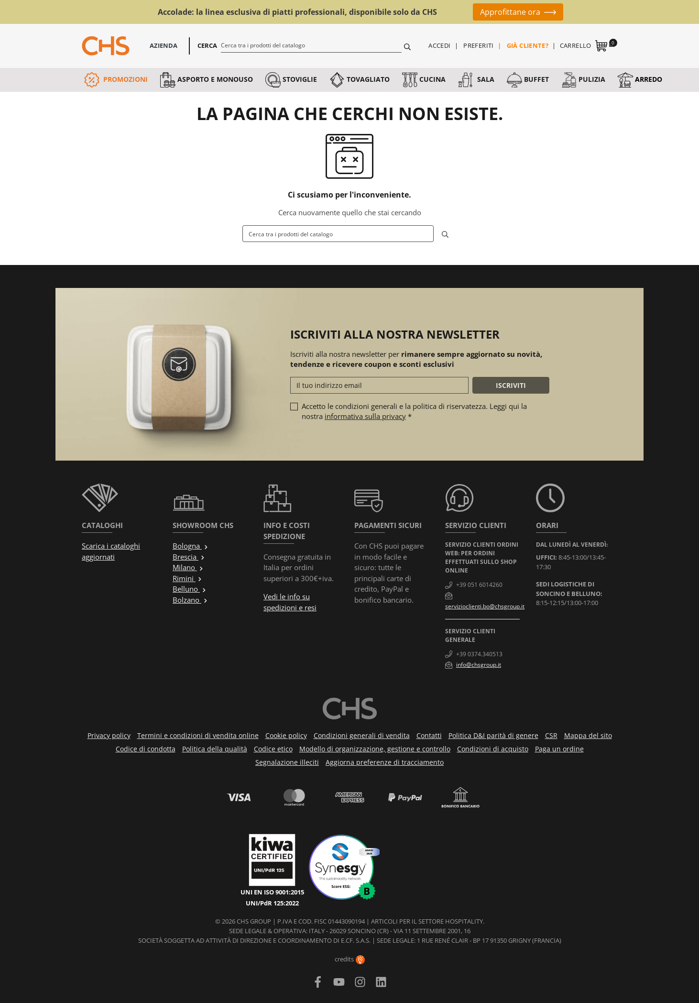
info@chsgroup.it (478, 665)
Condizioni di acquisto (492, 748)
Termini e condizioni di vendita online (198, 735)
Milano (188, 567)
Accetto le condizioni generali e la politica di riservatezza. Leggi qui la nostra (414, 411)
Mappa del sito (588, 735)
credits (350, 959)
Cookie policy (286, 735)
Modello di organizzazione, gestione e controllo (374, 748)
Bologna (190, 546)
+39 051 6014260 (479, 585)
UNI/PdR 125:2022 (272, 903)
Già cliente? (528, 45)
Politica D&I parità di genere (493, 735)
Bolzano (190, 600)
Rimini (187, 578)
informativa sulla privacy (365, 416)
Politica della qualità (214, 748)
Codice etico (273, 748)
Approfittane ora (510, 12)
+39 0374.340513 (479, 654)
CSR (551, 735)
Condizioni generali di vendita (362, 735)
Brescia (189, 557)
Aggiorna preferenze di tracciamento (385, 762)
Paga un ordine (559, 748)
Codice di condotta (145, 748)
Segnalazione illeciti (287, 762)
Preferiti (478, 45)
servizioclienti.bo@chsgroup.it (484, 606)
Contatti (429, 735)
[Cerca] (311, 45)
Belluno (190, 589)
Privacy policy (109, 735)
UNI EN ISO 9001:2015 (272, 892)
